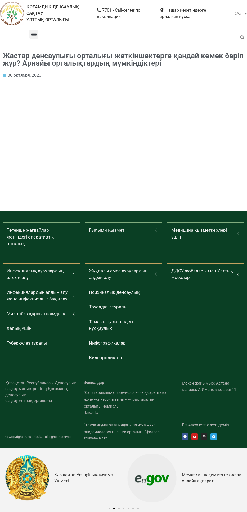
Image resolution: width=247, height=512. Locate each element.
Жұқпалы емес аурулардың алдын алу (118, 274)
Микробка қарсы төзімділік (36, 313)
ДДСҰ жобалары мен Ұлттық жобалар (202, 274)
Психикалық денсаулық (114, 292)
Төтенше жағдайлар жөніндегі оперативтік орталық (30, 236)
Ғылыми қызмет (106, 230)
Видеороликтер (105, 357)
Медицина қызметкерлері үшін (199, 233)
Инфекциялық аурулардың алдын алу (35, 274)
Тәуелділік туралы (108, 306)
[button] (33, 34)
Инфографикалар (107, 343)
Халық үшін (19, 328)
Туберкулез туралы (27, 343)
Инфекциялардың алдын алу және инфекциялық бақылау (37, 296)
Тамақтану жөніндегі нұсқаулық (111, 325)
